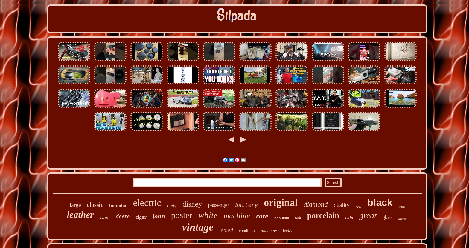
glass (387, 217)
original (281, 202)
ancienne (269, 230)
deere (123, 216)
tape (105, 217)
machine (237, 215)
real (359, 206)
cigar (141, 217)
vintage (198, 227)
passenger (218, 205)
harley (287, 231)
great (368, 215)
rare (262, 216)
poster (181, 215)
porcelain (323, 215)
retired (226, 230)
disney (192, 204)
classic (95, 204)
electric (147, 202)
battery (246, 205)
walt (298, 218)
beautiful (281, 218)
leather (80, 215)
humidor (118, 205)
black (379, 202)
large (75, 205)
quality (342, 205)
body (171, 206)
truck (401, 206)
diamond (316, 204)
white (208, 215)
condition (247, 231)
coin (349, 217)
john (159, 216)
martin (403, 218)
